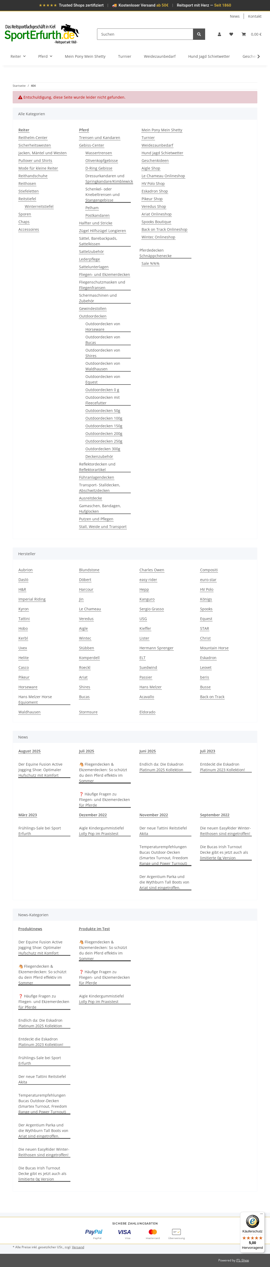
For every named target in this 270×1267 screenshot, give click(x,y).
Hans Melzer (150, 686)
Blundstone (89, 569)
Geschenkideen (155, 160)
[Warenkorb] (251, 34)
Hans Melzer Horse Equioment (35, 699)
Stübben (86, 647)
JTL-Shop (242, 1260)
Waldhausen (29, 711)
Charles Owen (151, 569)
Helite (23, 657)
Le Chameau (90, 608)
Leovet (205, 667)
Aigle (83, 628)
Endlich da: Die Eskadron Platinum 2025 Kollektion (161, 767)
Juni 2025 (147, 751)
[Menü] (261, 1215)
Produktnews (30, 928)
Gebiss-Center (91, 145)
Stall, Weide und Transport (103, 526)
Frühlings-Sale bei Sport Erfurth (39, 831)
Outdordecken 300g (102, 448)
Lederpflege (89, 259)
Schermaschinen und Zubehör (98, 298)
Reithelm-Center (32, 137)
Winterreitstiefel (39, 206)
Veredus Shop (154, 206)
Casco (23, 667)
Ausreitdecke (90, 498)
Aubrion (25, 569)
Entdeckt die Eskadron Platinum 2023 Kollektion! (222, 767)
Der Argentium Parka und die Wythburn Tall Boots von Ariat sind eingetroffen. (164, 882)
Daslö (23, 579)
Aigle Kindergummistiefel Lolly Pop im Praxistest (101, 831)
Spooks (206, 608)
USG (143, 618)
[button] (219, 34)
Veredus (86, 618)
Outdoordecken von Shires (102, 353)
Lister (144, 638)
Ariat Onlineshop (157, 214)
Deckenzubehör (99, 456)
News (235, 16)
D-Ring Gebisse (98, 168)
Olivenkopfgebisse (101, 160)
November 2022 (153, 814)
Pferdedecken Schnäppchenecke (155, 253)
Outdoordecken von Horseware (102, 326)
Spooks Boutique (156, 221)
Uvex (22, 647)
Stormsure (88, 711)
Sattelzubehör (91, 251)
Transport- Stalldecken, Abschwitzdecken (99, 487)
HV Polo (206, 589)
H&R (22, 589)
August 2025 (29, 751)
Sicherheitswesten (34, 145)
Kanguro (147, 599)
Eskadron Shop (155, 191)
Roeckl (84, 667)
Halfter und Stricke (95, 222)
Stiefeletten (28, 191)
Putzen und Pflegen (96, 518)
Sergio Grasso (151, 608)
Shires (84, 686)
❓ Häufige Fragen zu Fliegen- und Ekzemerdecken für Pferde (104, 799)
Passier (145, 677)
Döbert (85, 579)
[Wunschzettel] (231, 34)
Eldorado (147, 711)
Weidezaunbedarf (157, 145)
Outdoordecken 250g (103, 441)
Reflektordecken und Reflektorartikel (97, 467)
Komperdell (89, 657)
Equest (206, 618)
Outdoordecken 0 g (102, 389)
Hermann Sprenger (156, 647)
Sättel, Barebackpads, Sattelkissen (98, 241)
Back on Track (212, 696)
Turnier (148, 137)
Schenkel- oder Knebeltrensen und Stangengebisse (102, 194)
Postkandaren (97, 215)
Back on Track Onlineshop (164, 229)
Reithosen (27, 183)
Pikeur (24, 677)
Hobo (23, 628)
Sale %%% (151, 263)
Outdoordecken (93, 316)
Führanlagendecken (96, 477)
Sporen (24, 214)
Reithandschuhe (32, 175)
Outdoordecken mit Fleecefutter (102, 400)
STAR (204, 628)
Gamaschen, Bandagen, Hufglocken (100, 508)
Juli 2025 (86, 751)
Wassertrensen (98, 152)
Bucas (84, 696)
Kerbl (23, 638)
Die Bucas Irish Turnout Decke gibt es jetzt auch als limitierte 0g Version (224, 852)
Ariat (83, 677)
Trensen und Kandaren (99, 137)
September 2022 (214, 814)
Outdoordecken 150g (103, 425)
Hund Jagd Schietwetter (162, 152)
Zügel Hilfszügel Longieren (102, 230)
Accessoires (28, 229)
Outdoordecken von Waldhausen (102, 366)
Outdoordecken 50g (102, 410)
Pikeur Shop (152, 198)
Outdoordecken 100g (103, 418)
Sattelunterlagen (94, 266)
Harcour (86, 589)
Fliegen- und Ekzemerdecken (104, 274)
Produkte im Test (94, 928)
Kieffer (145, 628)
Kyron (23, 608)
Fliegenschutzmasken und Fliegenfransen (102, 285)
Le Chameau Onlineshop (163, 175)
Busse (205, 686)
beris (204, 677)
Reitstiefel (27, 198)
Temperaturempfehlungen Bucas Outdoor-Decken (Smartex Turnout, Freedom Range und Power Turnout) (163, 855)
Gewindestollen (93, 308)
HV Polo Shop (153, 183)
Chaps (24, 221)
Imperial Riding (32, 599)
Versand (78, 1247)
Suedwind (148, 667)
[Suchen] (145, 34)
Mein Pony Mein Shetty (162, 129)
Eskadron (208, 657)
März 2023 (27, 814)
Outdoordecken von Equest (102, 379)
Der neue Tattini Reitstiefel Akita (163, 831)
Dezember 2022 (93, 814)
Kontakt (255, 16)
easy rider (148, 579)
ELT (142, 657)
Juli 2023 (207, 751)
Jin (81, 599)
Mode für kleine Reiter (38, 168)
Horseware (27, 686)
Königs (206, 599)
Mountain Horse (214, 647)
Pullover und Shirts (35, 160)
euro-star (208, 579)
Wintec (85, 638)
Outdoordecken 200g (103, 433)
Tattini (24, 618)
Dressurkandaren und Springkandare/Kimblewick (109, 178)
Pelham (92, 207)
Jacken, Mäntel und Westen (42, 152)
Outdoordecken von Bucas (102, 339)
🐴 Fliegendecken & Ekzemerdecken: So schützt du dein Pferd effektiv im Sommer (103, 772)
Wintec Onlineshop (158, 236)
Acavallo (146, 696)
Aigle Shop (151, 168)
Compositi (209, 569)
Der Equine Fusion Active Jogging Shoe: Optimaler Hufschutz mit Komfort (40, 770)
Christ (205, 638)
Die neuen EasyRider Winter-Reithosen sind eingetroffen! (225, 831)
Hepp (144, 589)
